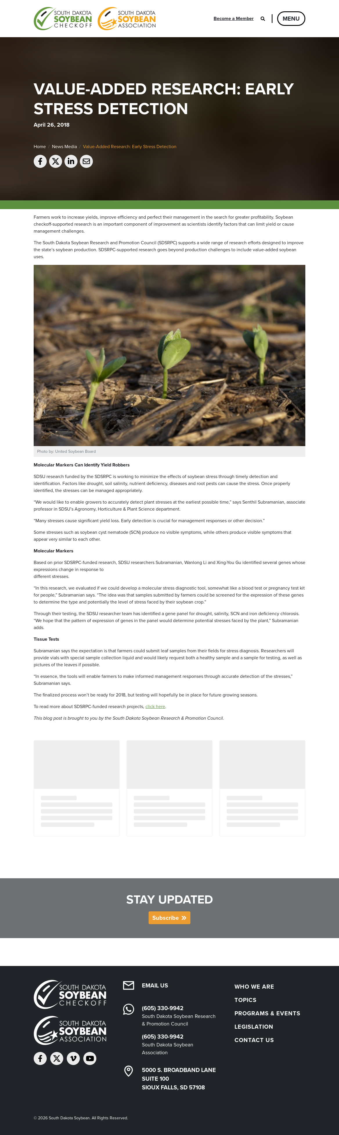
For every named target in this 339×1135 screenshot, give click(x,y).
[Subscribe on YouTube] (89, 1058)
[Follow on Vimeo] (73, 1058)
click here (155, 706)
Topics (246, 1000)
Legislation (254, 1026)
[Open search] (262, 18)
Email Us (155, 985)
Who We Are (254, 986)
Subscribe (165, 917)
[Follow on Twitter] (56, 1058)
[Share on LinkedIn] (70, 161)
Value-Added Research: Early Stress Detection (129, 146)
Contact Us (254, 1040)
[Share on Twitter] (55, 161)
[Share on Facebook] (40, 161)
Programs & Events (267, 1013)
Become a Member (234, 18)
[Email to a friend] (86, 161)
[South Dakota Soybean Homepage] (94, 19)
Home (40, 146)
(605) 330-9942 (162, 1008)
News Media (64, 146)
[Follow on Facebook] (40, 1058)
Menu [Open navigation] (291, 18)
